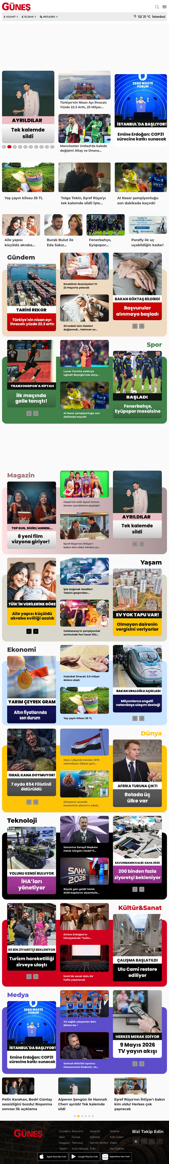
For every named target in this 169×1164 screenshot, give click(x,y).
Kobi (93, 1148)
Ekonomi (21, 649)
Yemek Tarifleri (99, 1142)
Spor (154, 344)
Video (113, 1142)
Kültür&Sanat (140, 907)
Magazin (21, 475)
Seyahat (95, 1131)
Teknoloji (22, 820)
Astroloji (95, 1137)
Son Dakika (117, 1148)
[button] (134, 326)
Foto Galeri (116, 1137)
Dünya (151, 733)
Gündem (21, 257)
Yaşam (151, 562)
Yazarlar (115, 1131)
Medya (18, 995)
